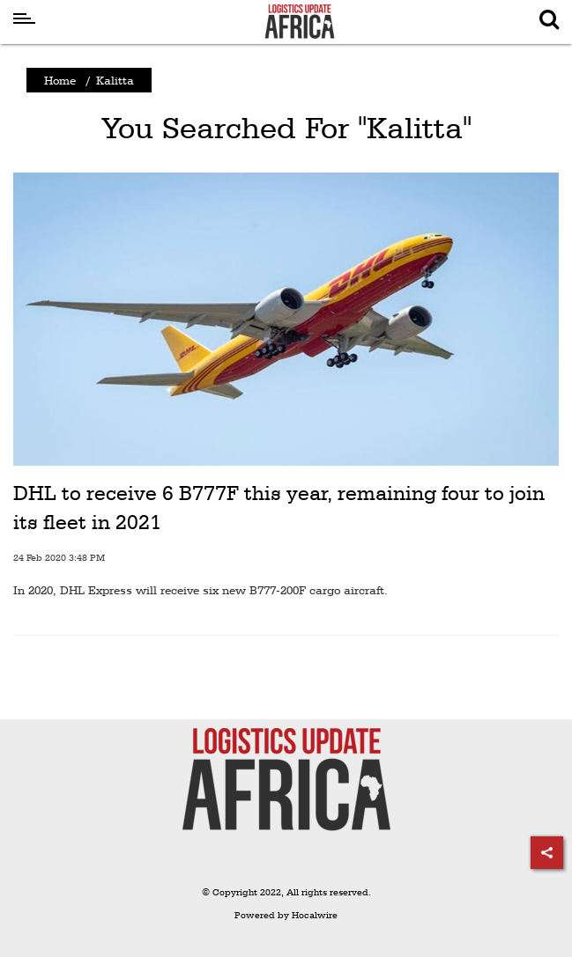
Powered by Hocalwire (286, 915)
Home (60, 80)
